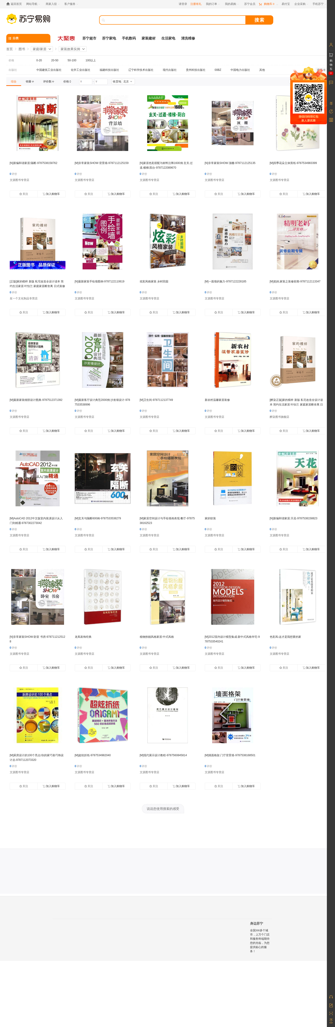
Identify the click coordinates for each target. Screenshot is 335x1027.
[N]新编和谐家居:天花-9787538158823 (293, 518)
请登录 (183, 4)
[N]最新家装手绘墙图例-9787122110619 (99, 281)
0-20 (39, 60)
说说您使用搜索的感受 (163, 809)
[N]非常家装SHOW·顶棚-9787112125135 (230, 163)
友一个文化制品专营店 (24, 298)
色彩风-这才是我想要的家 (285, 636)
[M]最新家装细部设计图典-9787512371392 (36, 400)
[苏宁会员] (250, 4)
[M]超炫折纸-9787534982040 (93, 755)
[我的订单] (213, 4)
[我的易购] (232, 4)
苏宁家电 (109, 38)
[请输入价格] (85, 82)
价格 (11, 60)
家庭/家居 (40, 49)
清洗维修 (188, 38)
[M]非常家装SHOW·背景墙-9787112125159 (102, 163)
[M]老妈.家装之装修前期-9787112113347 (295, 281)
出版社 (13, 70)
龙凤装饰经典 (83, 636)
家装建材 (149, 38)
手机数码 (129, 38)
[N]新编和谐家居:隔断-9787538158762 (33, 163)
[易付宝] (285, 4)
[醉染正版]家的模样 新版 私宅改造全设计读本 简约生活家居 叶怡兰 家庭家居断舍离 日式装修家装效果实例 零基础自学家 (296, 404)
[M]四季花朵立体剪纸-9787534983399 (293, 163)
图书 (22, 49)
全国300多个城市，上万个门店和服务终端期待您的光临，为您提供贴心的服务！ (260, 941)
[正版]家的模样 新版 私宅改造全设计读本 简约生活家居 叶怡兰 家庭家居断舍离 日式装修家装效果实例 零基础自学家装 (37, 286)
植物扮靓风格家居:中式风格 (157, 636)
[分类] (28, 38)
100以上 (91, 60)
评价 (13, 174)
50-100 (72, 60)
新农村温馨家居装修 (217, 400)
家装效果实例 (70, 49)
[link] (13, 81)
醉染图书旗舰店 (279, 417)
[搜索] (175, 20)
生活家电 (168, 38)
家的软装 (210, 518)
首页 (9, 49)
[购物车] (268, 4)
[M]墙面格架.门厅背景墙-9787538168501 (230, 755)
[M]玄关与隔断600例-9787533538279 (98, 518)
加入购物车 (51, 194)
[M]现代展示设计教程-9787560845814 (163, 755)
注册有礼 (196, 4)
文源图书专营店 (19, 180)
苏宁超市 (89, 38)
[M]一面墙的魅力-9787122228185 (225, 281)
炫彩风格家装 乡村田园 (154, 281)
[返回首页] (15, 4)
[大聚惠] (66, 38)
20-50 (55, 60)
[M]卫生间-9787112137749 (156, 400)
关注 (23, 194)
